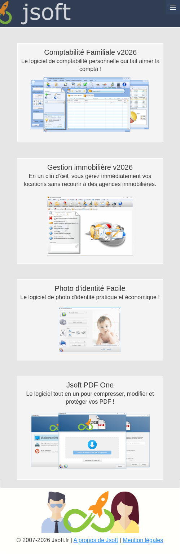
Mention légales (143, 540)
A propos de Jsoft (95, 540)
